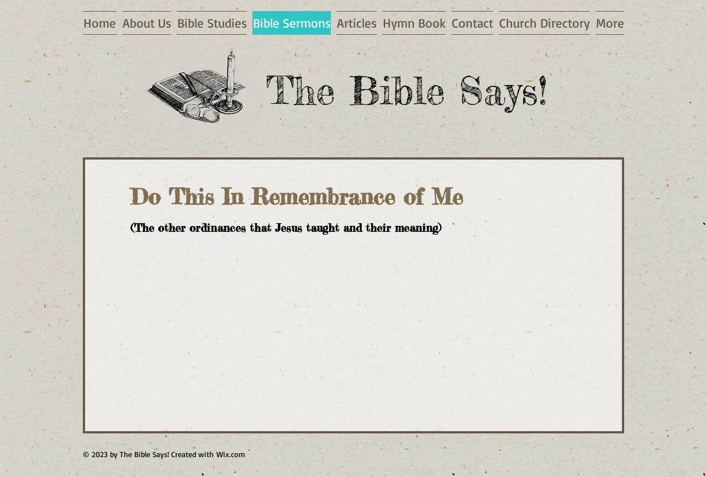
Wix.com (231, 454)
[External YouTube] (262, 331)
